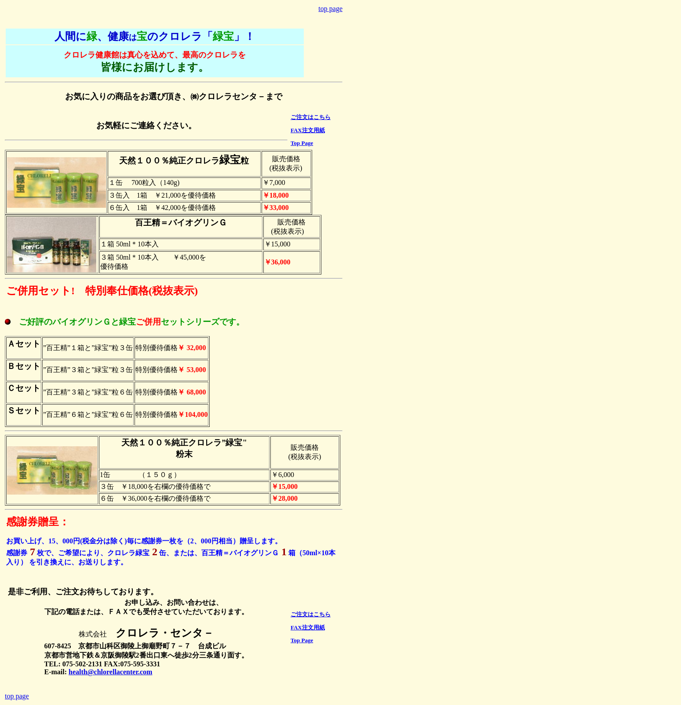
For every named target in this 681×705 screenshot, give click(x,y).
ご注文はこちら (311, 117)
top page (330, 8)
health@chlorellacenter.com (110, 672)
